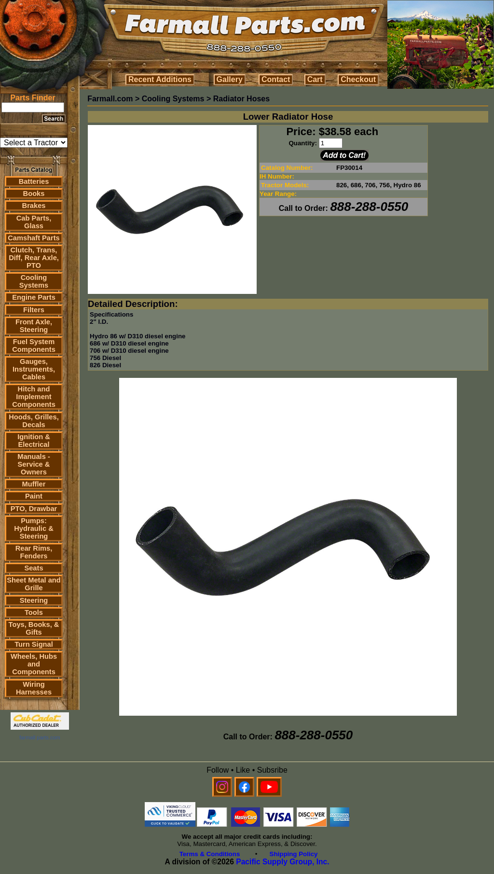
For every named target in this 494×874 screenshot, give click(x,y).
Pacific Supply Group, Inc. (282, 862)
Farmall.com (110, 99)
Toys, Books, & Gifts (34, 628)
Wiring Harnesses (34, 688)
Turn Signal (33, 644)
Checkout (358, 79)
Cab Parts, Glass (34, 222)
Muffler (34, 484)
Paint (33, 496)
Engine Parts (33, 297)
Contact (275, 79)
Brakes (34, 205)
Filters (33, 310)
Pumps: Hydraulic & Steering (33, 528)
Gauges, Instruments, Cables (34, 369)
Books (34, 193)
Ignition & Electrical (33, 440)
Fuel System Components (33, 345)
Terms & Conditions (209, 854)
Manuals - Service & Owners (33, 464)
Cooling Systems (33, 281)
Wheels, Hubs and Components (34, 664)
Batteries (34, 181)
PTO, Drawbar (34, 509)
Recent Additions (160, 79)
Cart (315, 79)
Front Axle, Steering (33, 325)
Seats (33, 568)
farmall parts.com (39, 737)
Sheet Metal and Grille (34, 584)
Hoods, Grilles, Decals (33, 421)
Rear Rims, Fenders (34, 552)
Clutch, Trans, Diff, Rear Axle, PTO (34, 257)
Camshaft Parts (34, 238)
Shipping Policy (294, 854)
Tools (34, 612)
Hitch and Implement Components (33, 396)
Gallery (230, 79)
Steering (34, 600)
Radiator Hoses (241, 99)
